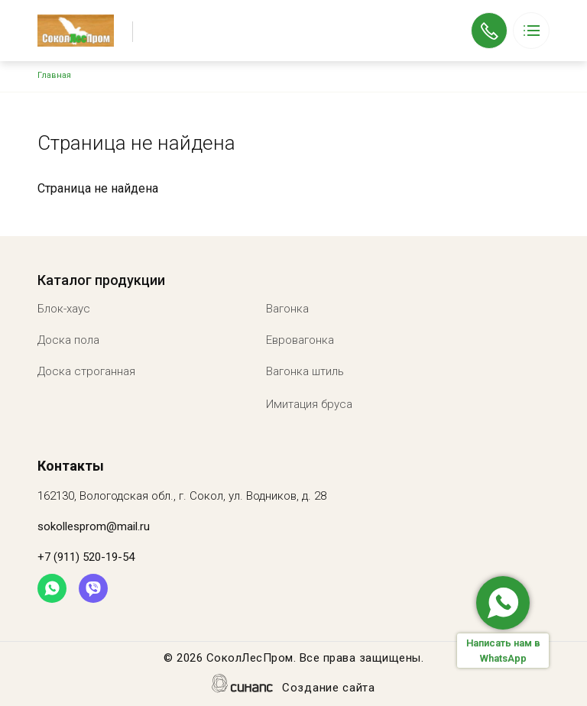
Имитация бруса (309, 404)
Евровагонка (300, 340)
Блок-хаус (63, 309)
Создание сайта (328, 689)
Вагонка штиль (305, 371)
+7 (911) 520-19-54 (489, 20)
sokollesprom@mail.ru (93, 526)
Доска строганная (86, 371)
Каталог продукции (101, 280)
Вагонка (287, 309)
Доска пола (68, 340)
